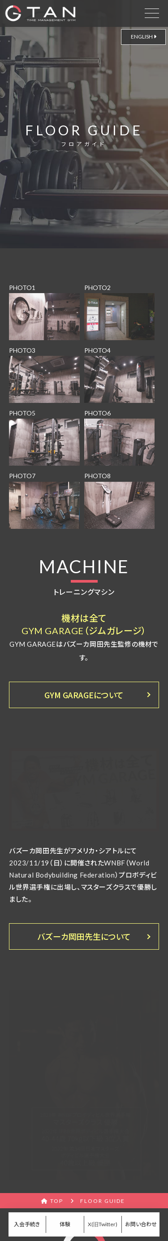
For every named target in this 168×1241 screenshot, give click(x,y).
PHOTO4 (119, 374)
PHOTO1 (44, 312)
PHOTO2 (119, 312)
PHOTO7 (44, 500)
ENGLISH (143, 36)
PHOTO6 (119, 437)
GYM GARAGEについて (84, 694)
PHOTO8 (119, 500)
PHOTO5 (44, 437)
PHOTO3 (44, 374)
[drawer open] (152, 11)
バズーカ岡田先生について (84, 936)
